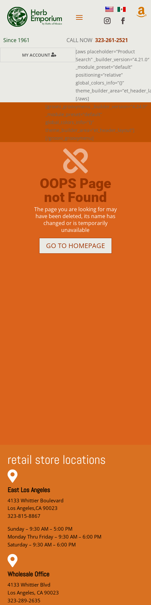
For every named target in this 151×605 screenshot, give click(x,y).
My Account (36, 55)
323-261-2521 (111, 40)
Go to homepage (75, 245)
